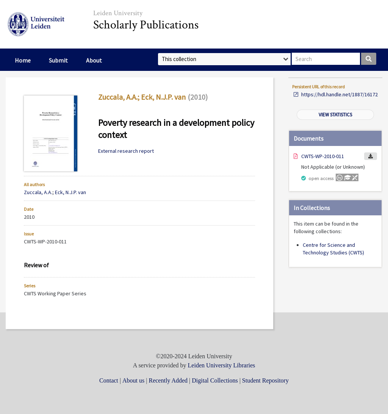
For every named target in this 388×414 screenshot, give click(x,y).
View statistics (335, 114)
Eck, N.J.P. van (163, 97)
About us (133, 380)
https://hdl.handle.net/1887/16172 (339, 94)
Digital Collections (215, 380)
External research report (126, 150)
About (94, 60)
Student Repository (265, 380)
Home (23, 60)
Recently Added (168, 380)
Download (370, 156)
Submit (58, 60)
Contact (108, 380)
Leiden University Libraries (221, 365)
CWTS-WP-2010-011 (322, 156)
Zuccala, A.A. (118, 97)
